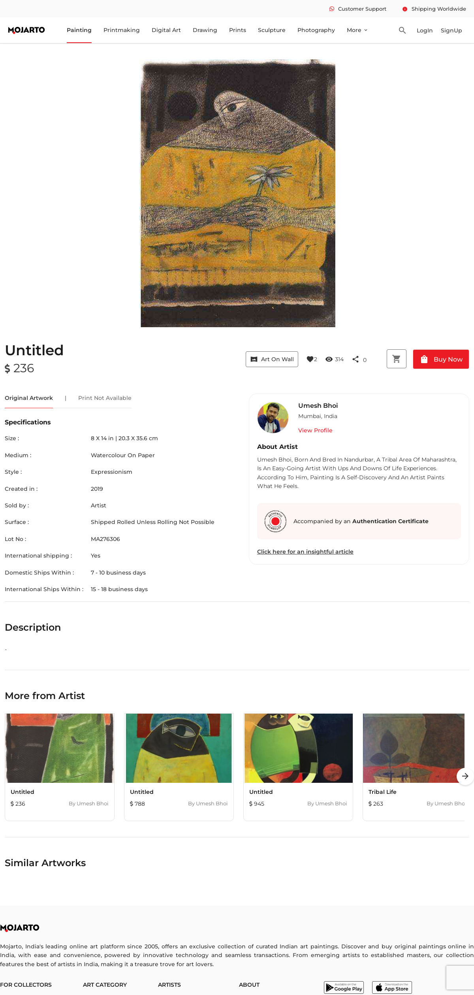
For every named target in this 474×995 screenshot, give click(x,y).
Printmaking (121, 30)
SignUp (451, 30)
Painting (79, 30)
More (358, 30)
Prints (237, 30)
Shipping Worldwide (434, 9)
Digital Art (166, 30)
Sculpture (272, 30)
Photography (316, 30)
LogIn (425, 30)
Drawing (205, 30)
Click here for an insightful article (305, 551)
